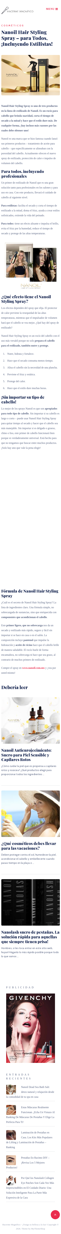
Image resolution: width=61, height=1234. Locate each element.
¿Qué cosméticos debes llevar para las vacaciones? (28, 846)
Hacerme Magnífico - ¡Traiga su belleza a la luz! (24, 1224)
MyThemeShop (38, 1228)
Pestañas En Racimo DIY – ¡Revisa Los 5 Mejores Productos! (27, 1162)
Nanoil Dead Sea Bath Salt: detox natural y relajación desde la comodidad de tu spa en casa (30, 1092)
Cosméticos (12, 25)
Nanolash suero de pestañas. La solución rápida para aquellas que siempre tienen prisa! (30, 936)
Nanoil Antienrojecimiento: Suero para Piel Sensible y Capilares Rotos (26, 754)
